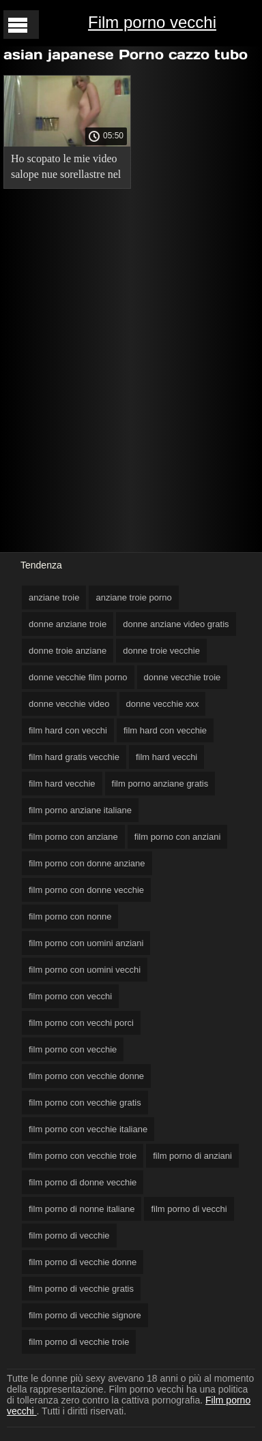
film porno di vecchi (189, 1209)
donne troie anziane (67, 651)
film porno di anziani (192, 1156)
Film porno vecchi (152, 22)
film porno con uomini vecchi (85, 970)
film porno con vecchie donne (86, 1076)
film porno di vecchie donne (82, 1262)
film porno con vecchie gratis (85, 1102)
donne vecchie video (69, 704)
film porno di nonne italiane (81, 1209)
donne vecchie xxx (162, 704)
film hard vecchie (62, 783)
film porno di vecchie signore (85, 1315)
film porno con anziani (177, 837)
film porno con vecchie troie (82, 1156)
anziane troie (54, 597)
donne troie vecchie (161, 651)
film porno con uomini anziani (86, 943)
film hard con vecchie (165, 730)
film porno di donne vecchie (82, 1182)
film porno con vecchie (73, 1049)
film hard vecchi (166, 757)
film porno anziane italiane (80, 810)
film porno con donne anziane (87, 863)
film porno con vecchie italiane (88, 1129)
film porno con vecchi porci (81, 1023)
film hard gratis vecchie (74, 757)
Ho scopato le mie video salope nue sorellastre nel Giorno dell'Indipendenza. (66, 169)
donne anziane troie (67, 624)
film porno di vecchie (69, 1235)
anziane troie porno (133, 597)
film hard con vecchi (68, 730)
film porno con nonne (70, 916)
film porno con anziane (73, 837)
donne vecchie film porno (78, 677)
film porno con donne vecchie (86, 890)
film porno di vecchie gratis (81, 1289)
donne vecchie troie (182, 677)
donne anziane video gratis (176, 624)
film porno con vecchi (70, 996)
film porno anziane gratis (160, 783)
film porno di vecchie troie (79, 1342)
